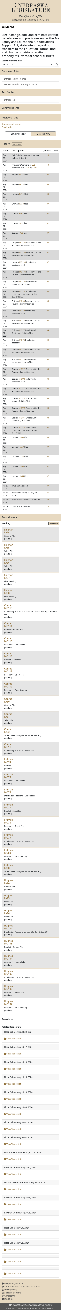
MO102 (22, 291)
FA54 (22, 476)
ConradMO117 (8, 670)
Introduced (9, 99)
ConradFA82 (8, 731)
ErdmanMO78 (8, 821)
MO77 (22, 330)
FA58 (22, 437)
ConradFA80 (8, 700)
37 (48, 485)
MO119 (22, 369)
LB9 (33, 165)
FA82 (21, 213)
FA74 (21, 194)
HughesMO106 (8, 988)
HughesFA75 (8, 897)
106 (47, 281)
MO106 (22, 252)
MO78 (22, 320)
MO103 (22, 281)
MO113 (22, 427)
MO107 (22, 242)
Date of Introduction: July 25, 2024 (20, 84)
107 (47, 203)
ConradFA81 (8, 715)
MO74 (22, 359)
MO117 (22, 388)
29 (48, 499)
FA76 (21, 174)
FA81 (21, 223)
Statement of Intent (11, 124)
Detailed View (43, 133)
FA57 (22, 447)
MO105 (22, 262)
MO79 (22, 310)
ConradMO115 (8, 640)
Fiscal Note (7, 127)
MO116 (22, 398)
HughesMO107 (8, 1003)
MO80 (22, 301)
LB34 (27, 167)
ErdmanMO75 (8, 776)
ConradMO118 (8, 746)
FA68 (21, 203)
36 (48, 492)
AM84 (34, 167)
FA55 (22, 466)
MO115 (22, 408)
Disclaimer (8, 1298)
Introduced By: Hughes (15, 78)
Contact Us (8, 1295)
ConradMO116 (8, 655)
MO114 (22, 417)
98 (48, 437)
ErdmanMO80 (8, 852)
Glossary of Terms (11, 1292)
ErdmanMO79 (8, 836)
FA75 (21, 184)
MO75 (22, 349)
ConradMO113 (8, 607)
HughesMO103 (8, 942)
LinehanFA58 (8, 592)
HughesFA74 (8, 882)
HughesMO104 (8, 957)
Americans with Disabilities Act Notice (21, 1286)
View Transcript (12, 1038)
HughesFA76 (8, 912)
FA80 (21, 233)
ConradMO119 (8, 685)
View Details (17, 144)
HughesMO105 (8, 972)
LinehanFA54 (8, 531)
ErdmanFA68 (8, 867)
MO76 (22, 340)
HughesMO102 (8, 927)
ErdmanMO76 (8, 791)
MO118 (22, 379)
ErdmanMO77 (8, 806)
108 (47, 174)
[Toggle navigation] (8, 26)
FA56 (22, 456)
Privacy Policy (9, 1289)
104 (47, 301)
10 (48, 506)
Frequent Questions (12, 1283)
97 (48, 447)
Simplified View (18, 133)
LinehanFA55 (8, 546)
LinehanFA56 (8, 561)
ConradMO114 (8, 625)
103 (47, 398)
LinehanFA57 (8, 576)
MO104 (22, 271)
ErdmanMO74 (8, 761)
